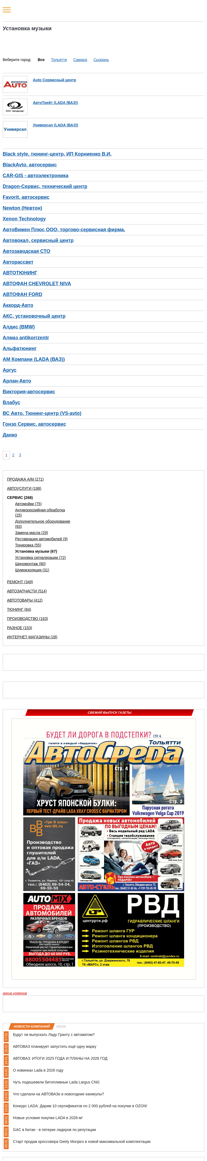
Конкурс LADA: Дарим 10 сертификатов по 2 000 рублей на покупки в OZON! (80, 1106)
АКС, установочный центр (34, 316)
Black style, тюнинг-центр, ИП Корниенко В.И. (57, 154)
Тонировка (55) (28, 545)
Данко (10, 435)
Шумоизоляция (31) (32, 570)
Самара (80, 60)
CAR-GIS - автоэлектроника (35, 175)
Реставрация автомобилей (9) (41, 539)
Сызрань (101, 60)
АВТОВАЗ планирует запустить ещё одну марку (54, 1046)
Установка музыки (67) (36, 551)
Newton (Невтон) (22, 208)
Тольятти (59, 60)
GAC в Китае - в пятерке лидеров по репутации (54, 1130)
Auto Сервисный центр (54, 80)
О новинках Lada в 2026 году (38, 1070)
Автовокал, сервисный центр (38, 240)
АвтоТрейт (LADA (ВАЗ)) (55, 102)
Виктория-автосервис (29, 391)
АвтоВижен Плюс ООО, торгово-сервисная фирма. (64, 229)
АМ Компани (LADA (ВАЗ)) (34, 359)
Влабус (11, 402)
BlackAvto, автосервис (30, 164)
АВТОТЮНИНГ (20, 273)
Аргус (9, 370)
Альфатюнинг (20, 348)
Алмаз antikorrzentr (26, 337)
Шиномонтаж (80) (30, 564)
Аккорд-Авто (18, 305)
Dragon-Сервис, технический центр (45, 186)
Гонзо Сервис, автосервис (34, 424)
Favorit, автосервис (26, 197)
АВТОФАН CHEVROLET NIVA (37, 283)
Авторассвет (18, 262)
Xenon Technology (24, 219)
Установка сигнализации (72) (40, 557)
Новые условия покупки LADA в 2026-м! (47, 1118)
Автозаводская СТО (26, 251)
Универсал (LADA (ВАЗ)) (55, 125)
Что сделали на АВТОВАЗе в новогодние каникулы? (58, 1094)
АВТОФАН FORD (22, 294)
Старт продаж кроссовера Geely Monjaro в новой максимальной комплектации (82, 1141)
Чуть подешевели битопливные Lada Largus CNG (56, 1082)
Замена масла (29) (31, 533)
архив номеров (15, 993)
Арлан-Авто (17, 381)
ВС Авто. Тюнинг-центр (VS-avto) (42, 413)
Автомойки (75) (28, 504)
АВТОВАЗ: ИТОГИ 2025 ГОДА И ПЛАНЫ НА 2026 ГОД (60, 1058)
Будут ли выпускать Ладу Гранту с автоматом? (54, 1034)
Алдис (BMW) (19, 327)
